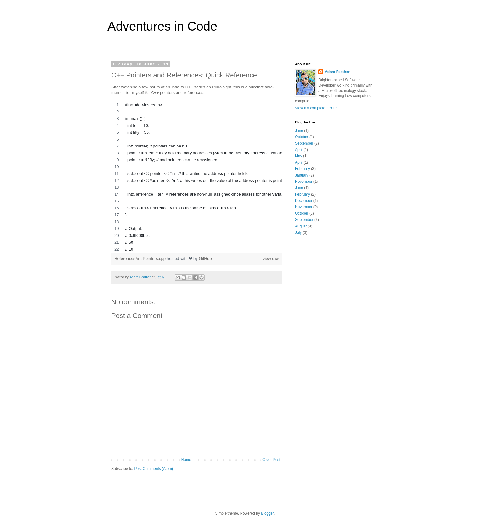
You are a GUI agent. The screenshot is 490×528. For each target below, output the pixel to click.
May (298, 156)
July (298, 232)
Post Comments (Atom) (153, 468)
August (301, 226)
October (301, 137)
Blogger (267, 513)
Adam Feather (337, 72)
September (304, 143)
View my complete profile (316, 108)
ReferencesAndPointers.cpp (140, 258)
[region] (196, 177)
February (302, 169)
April (298, 149)
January (301, 175)
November (303, 181)
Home (186, 459)
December (303, 200)
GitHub (205, 258)
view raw (271, 258)
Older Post (271, 459)
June (299, 130)
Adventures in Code (162, 26)
